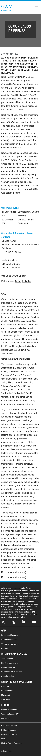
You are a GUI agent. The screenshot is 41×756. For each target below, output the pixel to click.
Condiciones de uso (9, 726)
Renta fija (5, 686)
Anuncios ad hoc (7, 676)
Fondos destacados (9, 710)
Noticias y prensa (8, 667)
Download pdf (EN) (16, 572)
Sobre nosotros (7, 658)
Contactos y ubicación (9, 644)
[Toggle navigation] (37, 7)
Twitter (18, 281)
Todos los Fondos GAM (10, 714)
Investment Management (11, 635)
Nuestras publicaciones (10, 663)
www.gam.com (19, 276)
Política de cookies (8, 730)
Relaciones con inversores (11, 672)
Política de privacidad (9, 734)
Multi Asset (5, 695)
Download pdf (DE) (16, 577)
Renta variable (7, 691)
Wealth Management (9, 640)
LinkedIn (26, 281)
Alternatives (5, 699)
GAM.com (6, 7)
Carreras (4, 648)
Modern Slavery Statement (11, 743)
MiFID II (4, 739)
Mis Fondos (5, 718)
